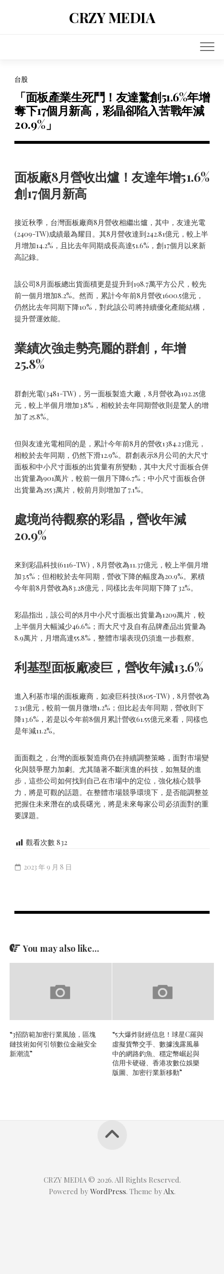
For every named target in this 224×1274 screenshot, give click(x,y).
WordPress (108, 1191)
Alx (169, 1191)
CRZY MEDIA (112, 17)
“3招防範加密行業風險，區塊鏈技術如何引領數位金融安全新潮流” (53, 1044)
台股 (21, 79)
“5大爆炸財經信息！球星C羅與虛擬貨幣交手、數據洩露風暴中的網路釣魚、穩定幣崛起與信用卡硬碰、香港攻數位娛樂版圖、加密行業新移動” (157, 1053)
